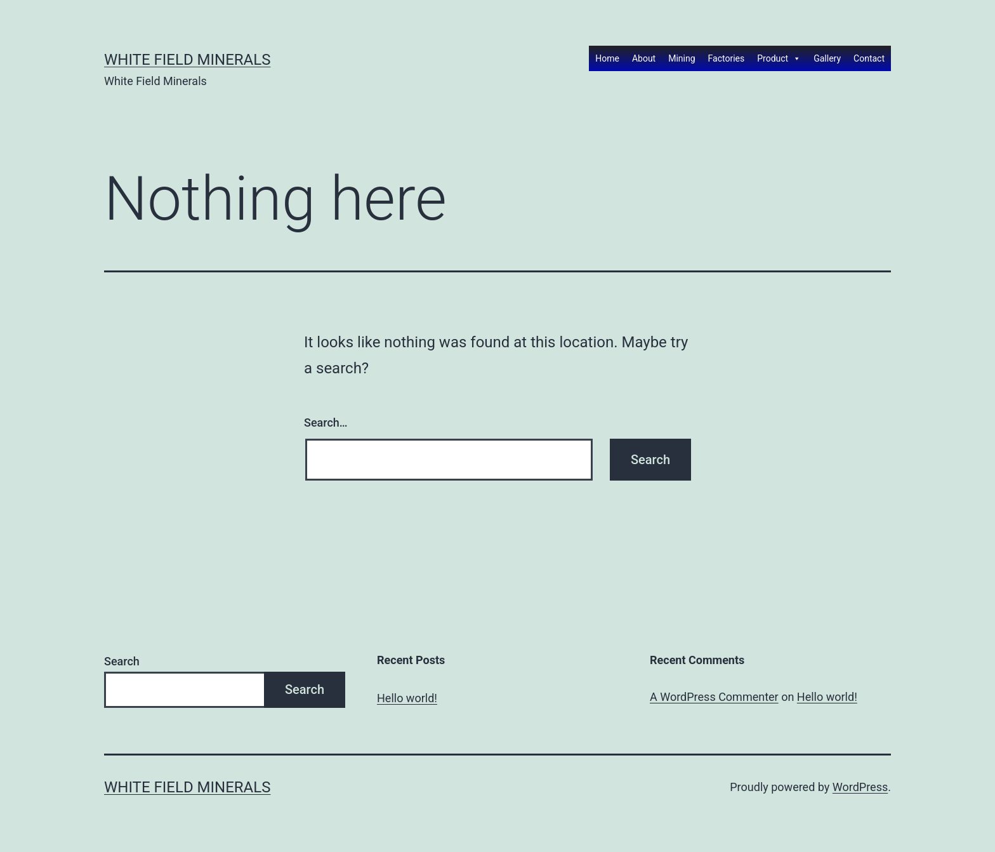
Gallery (827, 58)
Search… (326, 422)
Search (122, 661)
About (644, 58)
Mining (681, 58)
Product (779, 58)
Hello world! (407, 698)
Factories (726, 58)
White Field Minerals (187, 60)
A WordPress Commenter (714, 696)
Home (607, 58)
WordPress (860, 787)
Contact (869, 58)
